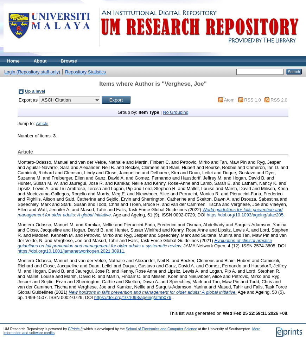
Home (13, 61)
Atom (229, 100)
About (40, 61)
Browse (69, 61)
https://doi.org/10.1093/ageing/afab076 (132, 297)
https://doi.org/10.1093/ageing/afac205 (245, 214)
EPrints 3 (75, 329)
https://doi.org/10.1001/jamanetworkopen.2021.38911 (71, 251)
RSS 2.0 (278, 100)
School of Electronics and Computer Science (161, 329)
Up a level (35, 91)
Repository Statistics (85, 71)
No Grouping (176, 112)
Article (42, 123)
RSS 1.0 (252, 100)
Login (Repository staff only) (32, 71)
